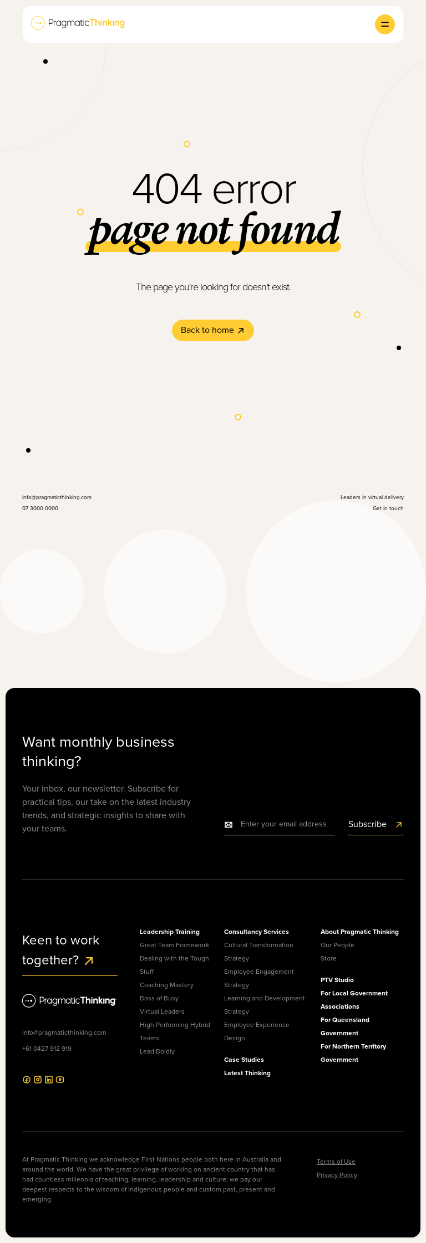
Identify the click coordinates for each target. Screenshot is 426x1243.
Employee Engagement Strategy (259, 978)
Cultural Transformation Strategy (258, 951)
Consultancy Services (256, 931)
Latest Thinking (247, 1072)
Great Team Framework (174, 945)
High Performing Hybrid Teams (175, 1031)
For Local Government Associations (354, 999)
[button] (385, 24)
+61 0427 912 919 (47, 1049)
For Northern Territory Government (353, 1052)
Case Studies (244, 1059)
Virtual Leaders (162, 1011)
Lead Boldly (157, 1051)
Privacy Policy (337, 1175)
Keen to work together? (60, 950)
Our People (337, 945)
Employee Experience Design (257, 1031)
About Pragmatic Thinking (360, 931)
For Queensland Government (345, 1026)
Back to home (213, 329)
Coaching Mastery (167, 985)
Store (329, 958)
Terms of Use (336, 1162)
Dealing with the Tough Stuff (174, 965)
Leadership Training (170, 931)
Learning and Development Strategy (264, 1004)
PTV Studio (337, 979)
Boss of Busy (159, 998)
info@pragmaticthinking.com (64, 1032)
